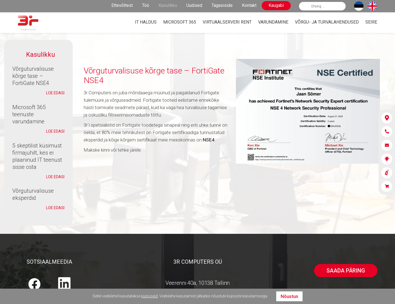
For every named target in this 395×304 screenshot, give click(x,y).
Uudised (194, 5)
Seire (371, 22)
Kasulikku (168, 5)
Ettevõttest (122, 5)
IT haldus (146, 22)
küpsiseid (149, 296)
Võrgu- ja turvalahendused (327, 22)
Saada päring (345, 270)
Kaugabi (276, 5)
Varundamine (273, 22)
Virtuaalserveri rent (227, 22)
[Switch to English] (372, 6)
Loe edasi (55, 93)
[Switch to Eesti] (358, 6)
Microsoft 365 (179, 22)
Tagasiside (222, 5)
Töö (145, 5)
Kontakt (249, 5)
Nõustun (289, 296)
